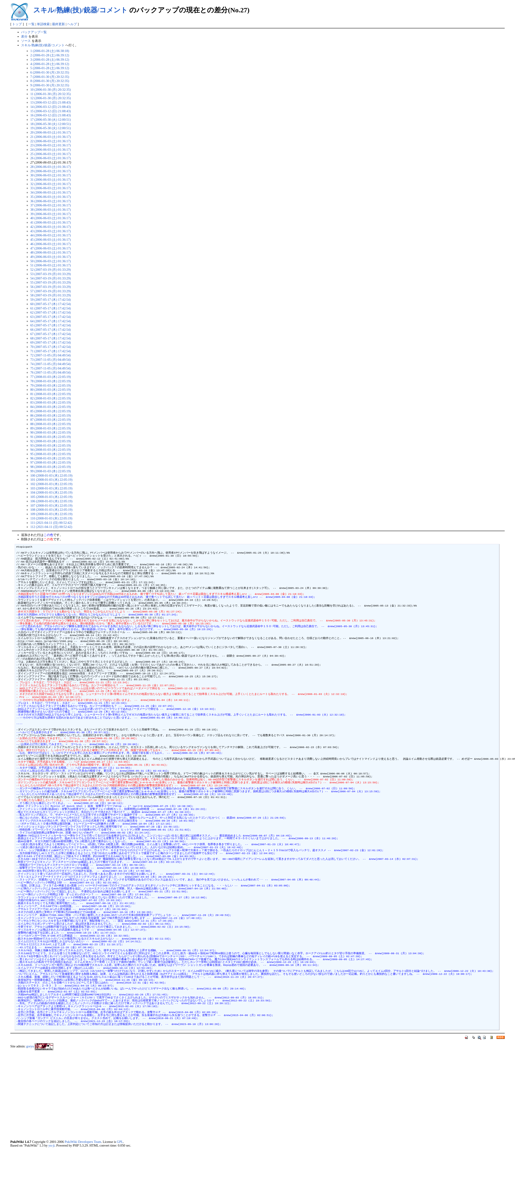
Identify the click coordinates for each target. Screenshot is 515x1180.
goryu (30, 1046)
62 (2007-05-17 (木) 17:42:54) (50, 312)
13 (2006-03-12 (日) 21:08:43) (50, 102)
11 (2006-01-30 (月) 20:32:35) (50, 94)
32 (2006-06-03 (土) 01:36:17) (50, 184)
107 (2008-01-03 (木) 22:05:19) (51, 505)
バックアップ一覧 (34, 32)
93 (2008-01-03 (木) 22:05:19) (50, 445)
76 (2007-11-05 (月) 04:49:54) (50, 372)
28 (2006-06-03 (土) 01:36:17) (50, 167)
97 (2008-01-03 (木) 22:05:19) (50, 462)
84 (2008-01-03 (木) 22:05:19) (50, 407)
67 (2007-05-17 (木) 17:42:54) (50, 334)
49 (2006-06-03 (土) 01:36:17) (50, 257)
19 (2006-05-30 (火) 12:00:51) (50, 128)
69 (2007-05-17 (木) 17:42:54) (50, 342)
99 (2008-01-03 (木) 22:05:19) (50, 471)
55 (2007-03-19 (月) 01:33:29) (50, 282)
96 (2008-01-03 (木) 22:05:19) (50, 458)
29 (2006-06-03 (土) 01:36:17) (50, 171)
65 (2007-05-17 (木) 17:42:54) (50, 325)
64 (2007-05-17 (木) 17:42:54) (50, 321)
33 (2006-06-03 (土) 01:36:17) (50, 188)
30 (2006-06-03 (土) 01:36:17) (50, 175)
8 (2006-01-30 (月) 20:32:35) (49, 81)
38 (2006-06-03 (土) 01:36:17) (50, 209)
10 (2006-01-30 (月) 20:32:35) (50, 89)
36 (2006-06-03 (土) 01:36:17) (50, 201)
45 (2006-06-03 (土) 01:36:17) (50, 239)
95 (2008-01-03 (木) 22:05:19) (50, 454)
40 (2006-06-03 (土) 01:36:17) (50, 218)
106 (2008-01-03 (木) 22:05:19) (51, 501)
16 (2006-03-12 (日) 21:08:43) (50, 115)
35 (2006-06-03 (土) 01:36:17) (50, 197)
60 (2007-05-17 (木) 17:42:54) (50, 304)
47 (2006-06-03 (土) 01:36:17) (50, 248)
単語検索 (43, 24)
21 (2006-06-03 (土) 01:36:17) (50, 137)
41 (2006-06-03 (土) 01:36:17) (50, 222)
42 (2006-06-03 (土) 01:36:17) (50, 227)
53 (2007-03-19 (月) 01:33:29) (50, 274)
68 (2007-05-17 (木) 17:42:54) (50, 338)
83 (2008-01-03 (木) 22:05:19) (50, 402)
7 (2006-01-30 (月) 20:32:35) (49, 77)
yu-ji (51, 1145)
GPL (120, 1142)
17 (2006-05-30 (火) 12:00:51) (50, 119)
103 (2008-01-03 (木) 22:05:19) (51, 488)
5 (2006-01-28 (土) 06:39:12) (49, 68)
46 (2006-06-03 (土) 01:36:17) (50, 244)
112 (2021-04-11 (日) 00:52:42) (51, 527)
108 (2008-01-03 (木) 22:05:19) (51, 509)
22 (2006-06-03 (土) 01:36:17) (50, 141)
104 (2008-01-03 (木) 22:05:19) (51, 492)
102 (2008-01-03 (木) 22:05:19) (51, 484)
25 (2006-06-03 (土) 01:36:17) (50, 154)
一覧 (31, 24)
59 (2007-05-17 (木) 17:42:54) (50, 299)
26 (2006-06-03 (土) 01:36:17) (50, 158)
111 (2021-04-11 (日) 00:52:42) (51, 522)
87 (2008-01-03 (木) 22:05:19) (50, 419)
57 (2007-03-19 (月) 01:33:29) (50, 291)
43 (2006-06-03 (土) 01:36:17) (50, 231)
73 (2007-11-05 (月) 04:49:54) (50, 359)
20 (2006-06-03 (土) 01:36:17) (50, 132)
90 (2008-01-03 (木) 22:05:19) (50, 432)
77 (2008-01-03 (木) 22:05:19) (50, 377)
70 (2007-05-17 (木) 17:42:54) (50, 347)
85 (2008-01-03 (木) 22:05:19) (50, 411)
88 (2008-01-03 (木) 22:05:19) (50, 424)
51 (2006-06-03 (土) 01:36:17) (50, 265)
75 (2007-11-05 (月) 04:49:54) (50, 368)
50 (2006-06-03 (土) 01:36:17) (50, 261)
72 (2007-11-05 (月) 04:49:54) (50, 355)
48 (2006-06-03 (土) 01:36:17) (50, 252)
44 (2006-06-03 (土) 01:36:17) (50, 235)
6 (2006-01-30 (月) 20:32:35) (49, 72)
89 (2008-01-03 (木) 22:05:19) (50, 428)
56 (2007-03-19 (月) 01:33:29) (50, 287)
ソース (26, 41)
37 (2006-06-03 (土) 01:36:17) (50, 205)
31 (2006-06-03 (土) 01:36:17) (50, 179)
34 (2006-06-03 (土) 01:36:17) (50, 192)
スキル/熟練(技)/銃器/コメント (80, 10)
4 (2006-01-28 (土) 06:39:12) (49, 64)
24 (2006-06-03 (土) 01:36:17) (50, 149)
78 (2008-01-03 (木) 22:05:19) (50, 381)
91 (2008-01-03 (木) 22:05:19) (50, 437)
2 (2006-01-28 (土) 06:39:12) (49, 55)
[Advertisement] (51, 1096)
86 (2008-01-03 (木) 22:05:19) (50, 415)
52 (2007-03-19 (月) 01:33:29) (50, 269)
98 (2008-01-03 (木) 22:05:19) (50, 467)
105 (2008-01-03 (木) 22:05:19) (51, 497)
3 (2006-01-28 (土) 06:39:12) (49, 59)
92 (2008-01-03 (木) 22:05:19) (50, 441)
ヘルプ (72, 24)
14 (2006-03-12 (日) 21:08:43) (50, 107)
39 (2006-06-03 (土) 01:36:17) (50, 214)
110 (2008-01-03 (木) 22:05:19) (51, 518)
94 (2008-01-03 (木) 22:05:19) (50, 449)
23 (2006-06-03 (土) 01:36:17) (50, 145)
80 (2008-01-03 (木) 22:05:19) (50, 389)
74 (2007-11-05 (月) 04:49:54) (50, 364)
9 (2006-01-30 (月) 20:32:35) (49, 85)
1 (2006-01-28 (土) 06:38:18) (49, 51)
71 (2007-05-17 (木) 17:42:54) (50, 351)
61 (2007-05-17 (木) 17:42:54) (50, 308)
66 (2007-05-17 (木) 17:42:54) (50, 329)
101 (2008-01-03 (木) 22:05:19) (51, 479)
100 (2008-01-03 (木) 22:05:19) (51, 475)
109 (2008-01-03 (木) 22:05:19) (51, 514)
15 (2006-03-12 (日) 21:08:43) (50, 111)
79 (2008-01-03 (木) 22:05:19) (50, 385)
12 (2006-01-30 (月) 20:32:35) (50, 98)
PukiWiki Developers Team (83, 1142)
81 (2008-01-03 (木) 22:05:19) (50, 394)
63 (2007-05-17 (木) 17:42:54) (50, 317)
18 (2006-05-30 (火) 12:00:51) (50, 124)
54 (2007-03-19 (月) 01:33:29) (50, 278)
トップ (17, 24)
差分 (24, 36)
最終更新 (58, 24)
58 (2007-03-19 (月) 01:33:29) (50, 295)
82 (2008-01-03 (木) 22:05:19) (50, 398)
